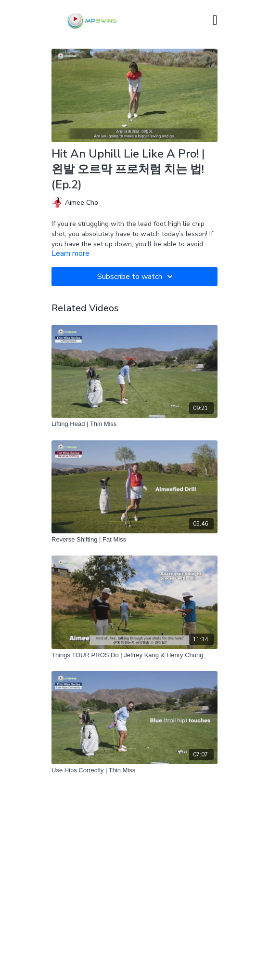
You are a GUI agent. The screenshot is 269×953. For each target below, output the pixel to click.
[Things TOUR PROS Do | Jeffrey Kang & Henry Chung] (134, 655)
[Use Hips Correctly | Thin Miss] (134, 770)
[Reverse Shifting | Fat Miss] (134, 539)
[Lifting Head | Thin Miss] (134, 424)
